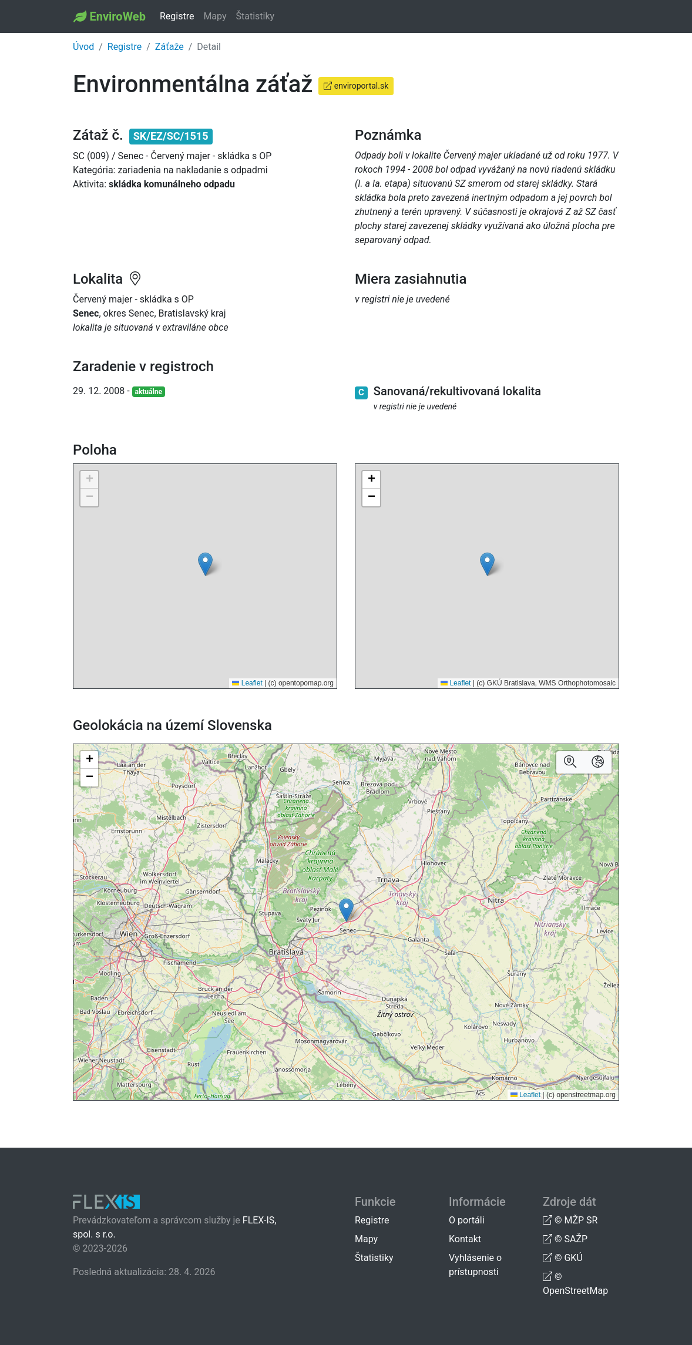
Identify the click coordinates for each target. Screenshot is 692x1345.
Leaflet (247, 683)
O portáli (467, 1220)
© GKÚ (563, 1257)
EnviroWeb (117, 16)
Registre (177, 16)
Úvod (83, 46)
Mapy (214, 16)
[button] (205, 564)
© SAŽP (565, 1239)
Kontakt (465, 1239)
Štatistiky (255, 16)
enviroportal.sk (356, 85)
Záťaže (169, 46)
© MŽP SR (570, 1220)
